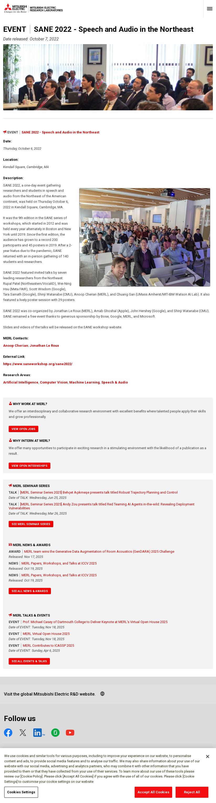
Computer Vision (54, 382)
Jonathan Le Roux (44, 346)
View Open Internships (30, 466)
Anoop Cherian (15, 346)
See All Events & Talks (29, 661)
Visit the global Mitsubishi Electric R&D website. (50, 694)
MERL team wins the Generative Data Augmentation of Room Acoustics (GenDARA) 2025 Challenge (99, 551)
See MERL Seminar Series (31, 524)
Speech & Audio (114, 382)
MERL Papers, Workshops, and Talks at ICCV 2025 (59, 563)
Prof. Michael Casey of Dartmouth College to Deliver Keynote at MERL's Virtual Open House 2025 (95, 622)
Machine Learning (84, 382)
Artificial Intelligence (20, 382)
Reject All (192, 795)
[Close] (207, 759)
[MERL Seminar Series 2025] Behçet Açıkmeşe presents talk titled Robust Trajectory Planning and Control (99, 492)
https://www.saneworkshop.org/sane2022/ (37, 364)
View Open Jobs (23, 429)
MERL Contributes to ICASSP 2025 (48, 645)
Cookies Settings (21, 795)
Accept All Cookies (153, 795)
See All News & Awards (30, 591)
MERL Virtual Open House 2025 (46, 634)
